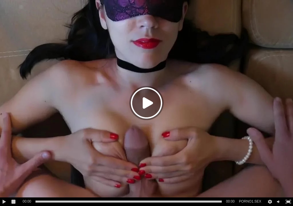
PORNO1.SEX (250, 201)
